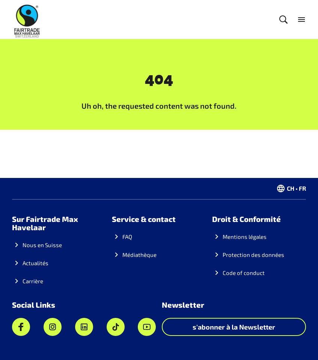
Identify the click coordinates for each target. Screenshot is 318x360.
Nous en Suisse (42, 245)
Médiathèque (139, 254)
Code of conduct (244, 272)
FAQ (127, 236)
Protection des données (253, 254)
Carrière (33, 281)
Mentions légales (245, 236)
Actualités (35, 263)
